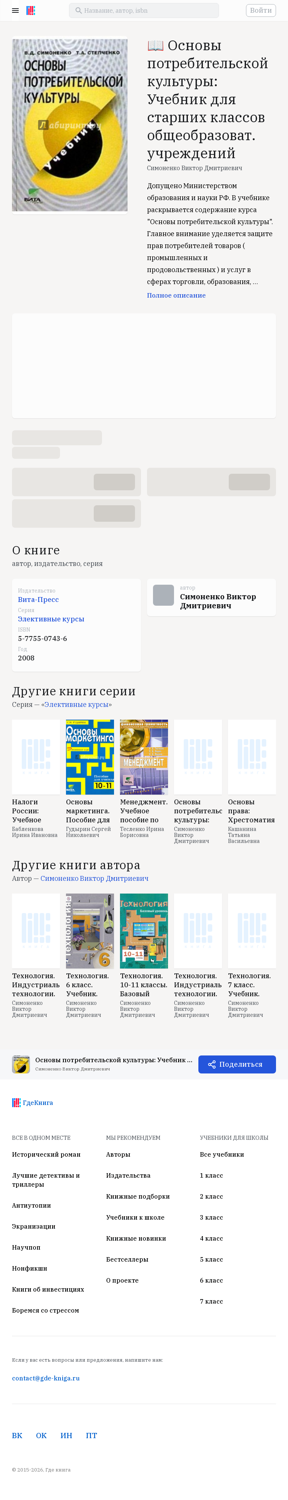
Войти (261, 10)
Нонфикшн (29, 1268)
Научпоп (26, 1247)
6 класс (211, 1280)
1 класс (211, 1175)
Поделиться (240, 1064)
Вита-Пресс (38, 599)
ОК (41, 1435)
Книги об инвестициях (48, 1289)
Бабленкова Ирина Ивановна (35, 832)
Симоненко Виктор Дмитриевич (194, 168)
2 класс (211, 1196)
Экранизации (34, 1226)
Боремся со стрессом (45, 1310)
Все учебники (222, 1154)
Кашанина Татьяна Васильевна (244, 835)
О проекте (122, 1280)
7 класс (211, 1301)
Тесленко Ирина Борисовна (142, 832)
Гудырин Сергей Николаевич (88, 832)
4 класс (211, 1238)
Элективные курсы (51, 619)
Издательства (128, 1175)
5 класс (211, 1259)
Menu (15, 10)
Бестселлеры (127, 1259)
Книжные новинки (136, 1238)
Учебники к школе (135, 1217)
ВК (17, 1435)
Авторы (118, 1154)
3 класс (211, 1217)
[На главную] (30, 10)
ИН (66, 1435)
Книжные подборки (138, 1196)
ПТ (91, 1435)
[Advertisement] (144, 365)
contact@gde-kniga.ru (46, 1378)
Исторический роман (46, 1154)
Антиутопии (31, 1205)
